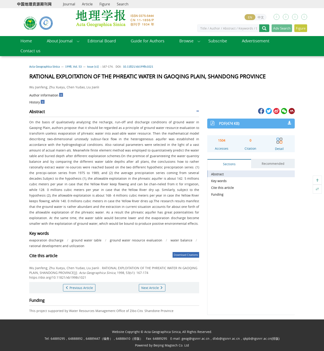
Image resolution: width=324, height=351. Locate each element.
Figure (104, 4)
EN (250, 17)
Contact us (30, 50)
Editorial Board (102, 41)
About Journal (60, 41)
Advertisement (255, 41)
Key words (219, 181)
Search (122, 4)
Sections (229, 164)
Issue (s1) (93, 67)
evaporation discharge (46, 240)
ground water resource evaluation (136, 240)
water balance (181, 240)
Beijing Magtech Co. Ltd (171, 345)
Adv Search (281, 28)
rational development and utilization (56, 246)
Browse (186, 41)
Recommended (273, 163)
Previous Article (79, 288)
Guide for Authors (147, 41)
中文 (261, 17)
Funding (217, 194)
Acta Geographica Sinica (44, 67)
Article (87, 4)
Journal (69, 4)
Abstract (217, 174)
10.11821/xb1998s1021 (138, 67)
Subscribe (217, 41)
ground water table (86, 240)
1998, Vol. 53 (73, 67)
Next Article (152, 288)
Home (26, 41)
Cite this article (222, 188)
